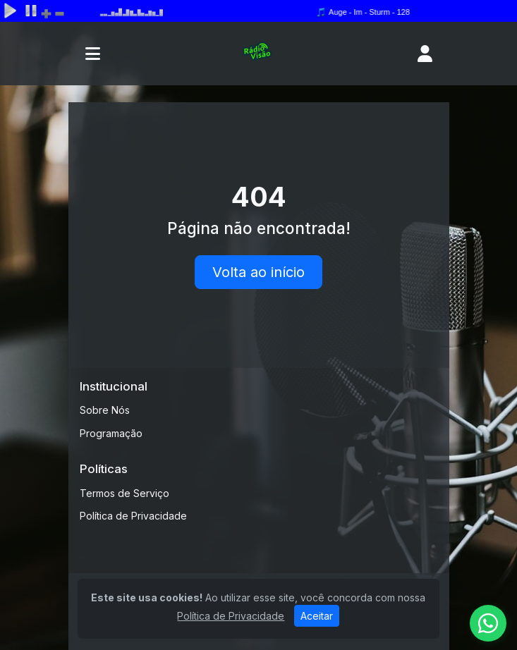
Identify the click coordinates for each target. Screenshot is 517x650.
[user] (425, 53)
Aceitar (316, 616)
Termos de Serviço (124, 493)
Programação (111, 433)
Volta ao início (258, 272)
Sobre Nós (105, 410)
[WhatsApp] (488, 623)
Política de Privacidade (133, 516)
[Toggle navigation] (93, 53)
